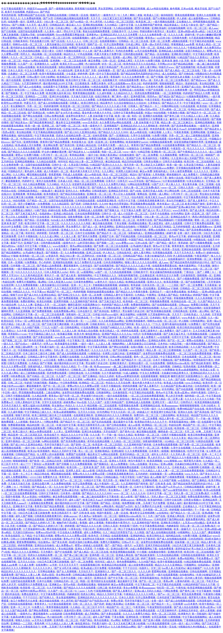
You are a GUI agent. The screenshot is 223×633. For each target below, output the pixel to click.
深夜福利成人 (161, 171)
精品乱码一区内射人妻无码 (188, 578)
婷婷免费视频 (25, 545)
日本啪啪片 (146, 148)
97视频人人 (45, 246)
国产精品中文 (113, 216)
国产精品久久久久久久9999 (113, 132)
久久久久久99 (138, 493)
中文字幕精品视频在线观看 (48, 132)
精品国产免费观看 (132, 216)
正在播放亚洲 (147, 275)
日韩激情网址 (104, 392)
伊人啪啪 (184, 321)
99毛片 (137, 334)
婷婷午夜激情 (198, 392)
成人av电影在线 (139, 132)
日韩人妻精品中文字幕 (28, 402)
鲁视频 (165, 447)
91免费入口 (38, 607)
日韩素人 (75, 103)
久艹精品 (27, 535)
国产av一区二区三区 (71, 480)
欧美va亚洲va (182, 392)
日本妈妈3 (156, 317)
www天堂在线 (136, 181)
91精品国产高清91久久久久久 (106, 164)
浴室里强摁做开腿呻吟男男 (189, 142)
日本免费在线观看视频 (165, 444)
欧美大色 (79, 334)
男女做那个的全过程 (172, 99)
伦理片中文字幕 (127, 200)
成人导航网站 (92, 613)
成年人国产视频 (24, 516)
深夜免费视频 (75, 216)
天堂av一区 (21, 321)
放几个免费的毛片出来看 (88, 262)
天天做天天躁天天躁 (82, 96)
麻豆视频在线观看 (146, 431)
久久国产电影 (165, 298)
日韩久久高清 (186, 187)
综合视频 (71, 509)
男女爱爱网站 (10, 38)
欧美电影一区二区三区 (32, 256)
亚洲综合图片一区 (139, 363)
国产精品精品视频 (183, 64)
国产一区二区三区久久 (124, 571)
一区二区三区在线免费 (74, 60)
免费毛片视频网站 (26, 282)
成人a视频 (155, 477)
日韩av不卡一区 (131, 542)
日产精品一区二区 (37, 200)
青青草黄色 (178, 246)
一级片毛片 (172, 402)
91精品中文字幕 (93, 480)
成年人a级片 (108, 418)
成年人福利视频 (162, 366)
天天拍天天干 (213, 340)
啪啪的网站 (118, 343)
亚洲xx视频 (166, 464)
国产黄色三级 (172, 116)
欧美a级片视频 (205, 67)
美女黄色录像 (190, 184)
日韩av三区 (37, 90)
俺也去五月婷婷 (141, 399)
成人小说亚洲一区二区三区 (133, 213)
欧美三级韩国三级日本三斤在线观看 (52, 415)
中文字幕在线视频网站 (195, 617)
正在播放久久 (184, 21)
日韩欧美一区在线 (78, 15)
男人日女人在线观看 (124, 194)
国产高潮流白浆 (37, 112)
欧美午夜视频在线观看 (52, 73)
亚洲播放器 (211, 142)
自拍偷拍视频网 (177, 28)
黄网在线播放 (9, 135)
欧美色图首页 (51, 194)
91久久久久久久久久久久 (29, 272)
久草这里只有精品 (78, 164)
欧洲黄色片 (184, 613)
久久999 (103, 203)
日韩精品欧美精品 (28, 190)
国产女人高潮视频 (67, 571)
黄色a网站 (99, 207)
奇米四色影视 (9, 15)
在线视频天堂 (110, 80)
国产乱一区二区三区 (150, 581)
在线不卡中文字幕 (27, 246)
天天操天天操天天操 (19, 483)
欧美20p (32, 451)
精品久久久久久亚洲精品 (25, 552)
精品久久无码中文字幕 (64, 451)
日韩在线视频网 (199, 571)
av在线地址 (184, 480)
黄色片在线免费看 (46, 181)
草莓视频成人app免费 (183, 44)
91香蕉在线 (74, 529)
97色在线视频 (85, 54)
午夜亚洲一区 (125, 487)
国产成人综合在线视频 (186, 607)
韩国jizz (5, 256)
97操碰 (175, 288)
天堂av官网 (8, 337)
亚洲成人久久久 (70, 230)
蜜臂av (19, 155)
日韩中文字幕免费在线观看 (128, 112)
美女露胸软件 (18, 106)
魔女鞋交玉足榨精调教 (68, 122)
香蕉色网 (39, 623)
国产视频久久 (117, 158)
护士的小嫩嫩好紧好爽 (209, 34)
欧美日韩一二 (22, 90)
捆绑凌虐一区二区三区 (170, 431)
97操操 (14, 256)
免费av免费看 (69, 210)
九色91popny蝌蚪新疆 (138, 259)
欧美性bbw (134, 408)
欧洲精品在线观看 (136, 282)
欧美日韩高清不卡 (62, 513)
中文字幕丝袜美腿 (44, 135)
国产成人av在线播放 (30, 86)
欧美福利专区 (150, 158)
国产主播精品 (90, 376)
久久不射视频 (54, 587)
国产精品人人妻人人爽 (109, 389)
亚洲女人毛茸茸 (118, 460)
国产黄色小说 (127, 431)
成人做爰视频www (198, 18)
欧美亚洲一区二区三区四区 (75, 106)
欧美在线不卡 (52, 434)
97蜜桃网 (145, 617)
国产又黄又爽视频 (78, 308)
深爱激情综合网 (72, 460)
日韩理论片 (186, 402)
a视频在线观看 (180, 41)
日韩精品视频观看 (194, 487)
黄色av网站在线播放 (81, 246)
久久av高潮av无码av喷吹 (144, 109)
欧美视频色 (43, 451)
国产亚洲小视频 (152, 620)
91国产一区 (57, 327)
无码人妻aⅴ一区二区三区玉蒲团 (168, 496)
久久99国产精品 (176, 230)
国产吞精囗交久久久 (124, 177)
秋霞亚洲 (166, 578)
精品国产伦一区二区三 (120, 230)
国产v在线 (136, 190)
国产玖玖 (17, 142)
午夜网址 (165, 158)
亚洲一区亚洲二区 (98, 142)
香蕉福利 (115, 77)
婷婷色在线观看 (130, 330)
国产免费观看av (183, 360)
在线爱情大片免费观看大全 (153, 119)
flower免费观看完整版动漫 (70, 34)
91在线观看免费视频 (173, 145)
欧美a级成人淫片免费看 (28, 145)
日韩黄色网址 (146, 269)
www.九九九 (192, 474)
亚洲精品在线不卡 (181, 216)
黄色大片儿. (164, 467)
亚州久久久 (72, 190)
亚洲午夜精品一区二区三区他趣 (23, 441)
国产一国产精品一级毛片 (163, 243)
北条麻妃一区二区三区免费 (23, 73)
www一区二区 (210, 103)
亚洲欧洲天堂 (30, 80)
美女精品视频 (207, 83)
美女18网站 (45, 350)
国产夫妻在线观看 (43, 337)
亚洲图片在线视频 (153, 116)
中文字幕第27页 (82, 187)
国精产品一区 (95, 44)
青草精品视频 (77, 155)
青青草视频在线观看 (84, 93)
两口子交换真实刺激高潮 (132, 529)
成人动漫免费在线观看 (141, 565)
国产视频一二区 (105, 243)
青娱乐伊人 (35, 421)
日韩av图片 (33, 77)
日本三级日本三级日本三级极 (39, 353)
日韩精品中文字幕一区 (25, 314)
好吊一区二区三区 (197, 28)
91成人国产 (21, 99)
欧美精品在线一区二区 (184, 301)
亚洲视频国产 (112, 125)
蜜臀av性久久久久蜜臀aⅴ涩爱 (83, 386)
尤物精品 (177, 366)
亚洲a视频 (68, 278)
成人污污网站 (193, 623)
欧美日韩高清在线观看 (158, 239)
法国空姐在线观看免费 (30, 31)
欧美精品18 (63, 77)
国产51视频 (18, 25)
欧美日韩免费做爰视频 (52, 80)
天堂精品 (211, 181)
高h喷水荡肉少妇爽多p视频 (84, 542)
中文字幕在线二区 (145, 584)
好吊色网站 (177, 213)
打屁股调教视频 (184, 220)
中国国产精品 (136, 239)
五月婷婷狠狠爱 (182, 226)
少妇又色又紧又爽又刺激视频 (53, 561)
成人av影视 (134, 425)
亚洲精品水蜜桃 (157, 340)
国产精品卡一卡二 (150, 106)
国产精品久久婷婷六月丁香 (152, 177)
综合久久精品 (117, 282)
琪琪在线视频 (52, 366)
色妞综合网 (8, 282)
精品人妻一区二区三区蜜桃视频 (164, 350)
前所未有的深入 (48, 548)
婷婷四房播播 (130, 386)
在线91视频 (137, 347)
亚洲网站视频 (198, 132)
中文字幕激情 (204, 591)
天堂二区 (189, 431)
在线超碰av (45, 213)
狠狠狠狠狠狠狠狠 (189, 405)
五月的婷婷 (141, 474)
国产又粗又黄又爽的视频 (80, 239)
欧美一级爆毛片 (172, 317)
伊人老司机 (96, 21)
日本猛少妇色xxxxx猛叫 (76, 129)
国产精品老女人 (213, 129)
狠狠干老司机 (153, 249)
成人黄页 (43, 25)
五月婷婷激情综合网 (107, 249)
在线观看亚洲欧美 (107, 200)
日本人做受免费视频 (181, 171)
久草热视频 (158, 174)
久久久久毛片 (70, 418)
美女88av (154, 464)
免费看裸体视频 (17, 425)
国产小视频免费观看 (48, 148)
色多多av (76, 77)
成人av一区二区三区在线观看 (29, 457)
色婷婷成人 (193, 379)
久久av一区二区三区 (79, 269)
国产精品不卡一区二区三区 (201, 112)
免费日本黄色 (99, 83)
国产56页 (48, 18)
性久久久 (15, 18)
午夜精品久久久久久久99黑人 (140, 594)
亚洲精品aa (164, 288)
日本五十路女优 (190, 25)
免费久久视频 (65, 360)
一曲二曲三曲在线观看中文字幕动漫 (92, 28)
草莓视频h (43, 47)
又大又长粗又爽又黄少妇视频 (17, 197)
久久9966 (133, 31)
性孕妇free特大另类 (199, 109)
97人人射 (88, 51)
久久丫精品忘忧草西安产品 (69, 288)
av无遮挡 (67, 317)
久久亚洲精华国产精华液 (149, 25)
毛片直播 (125, 249)
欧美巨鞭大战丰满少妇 (59, 93)
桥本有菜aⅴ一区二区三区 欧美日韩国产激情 (181, 203)
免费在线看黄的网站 (199, 496)
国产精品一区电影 (110, 503)
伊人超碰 (182, 18)
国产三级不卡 (184, 330)
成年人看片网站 (149, 67)
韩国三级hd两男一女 (26, 347)
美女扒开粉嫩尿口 (176, 200)
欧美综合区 (7, 321)
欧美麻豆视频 (65, 334)
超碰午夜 (190, 34)
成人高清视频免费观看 (73, 347)
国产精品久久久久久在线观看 (24, 151)
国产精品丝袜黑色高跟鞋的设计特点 (141, 73)
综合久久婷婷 (107, 376)
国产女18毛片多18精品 (68, 112)
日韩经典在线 (180, 311)
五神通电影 (118, 148)
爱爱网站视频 (159, 571)
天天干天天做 (46, 28)
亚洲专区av (95, 308)
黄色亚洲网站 (107, 226)
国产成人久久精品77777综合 (69, 168)
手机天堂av (212, 581)
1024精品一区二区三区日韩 (56, 38)
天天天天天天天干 (69, 565)
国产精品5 (56, 418)
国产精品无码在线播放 (73, 194)
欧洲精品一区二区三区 (92, 382)
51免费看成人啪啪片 (21, 210)
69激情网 (142, 314)
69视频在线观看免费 (161, 142)
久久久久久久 (201, 171)
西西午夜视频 (142, 28)
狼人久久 (216, 256)
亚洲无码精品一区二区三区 (135, 454)
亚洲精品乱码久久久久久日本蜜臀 (119, 34)
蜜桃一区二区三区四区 (207, 220)
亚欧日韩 (196, 233)
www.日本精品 (193, 382)
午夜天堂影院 (152, 99)
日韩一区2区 (109, 60)
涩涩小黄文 (48, 51)
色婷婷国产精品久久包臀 (197, 93)
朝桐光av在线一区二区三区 (28, 44)
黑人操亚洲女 (156, 223)
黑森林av (54, 382)
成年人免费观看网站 (16, 477)
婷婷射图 (42, 233)
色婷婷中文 (28, 181)
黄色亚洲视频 (210, 86)
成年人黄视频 (96, 522)
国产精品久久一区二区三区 (201, 145)
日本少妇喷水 (208, 405)
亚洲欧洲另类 (175, 552)
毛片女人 (66, 148)
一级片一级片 (86, 343)
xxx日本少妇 (164, 38)
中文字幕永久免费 (34, 93)
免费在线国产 (130, 308)
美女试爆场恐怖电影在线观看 (166, 272)
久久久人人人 (74, 41)
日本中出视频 (20, 379)
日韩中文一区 (59, 164)
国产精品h (164, 96)
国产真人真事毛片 (104, 51)
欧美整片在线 (145, 220)
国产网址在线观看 (33, 116)
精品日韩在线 (42, 474)
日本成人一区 (42, 57)
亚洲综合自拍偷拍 (126, 226)
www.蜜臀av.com (125, 243)
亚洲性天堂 (27, 239)
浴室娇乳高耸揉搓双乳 (40, 158)
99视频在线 (199, 239)
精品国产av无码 (112, 269)
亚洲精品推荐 (210, 500)
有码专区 (122, 38)
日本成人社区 (65, 181)
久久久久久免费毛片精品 (112, 184)
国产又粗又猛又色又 (26, 213)
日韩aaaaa (184, 304)
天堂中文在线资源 (39, 216)
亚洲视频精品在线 (150, 405)
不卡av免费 (113, 360)
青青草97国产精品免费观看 (55, 142)
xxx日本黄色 (191, 604)
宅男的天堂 (61, 500)
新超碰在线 (191, 83)
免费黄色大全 (128, 207)
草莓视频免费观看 (184, 298)
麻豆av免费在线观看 (40, 431)
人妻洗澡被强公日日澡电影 (59, 44)
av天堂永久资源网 (42, 620)
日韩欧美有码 (20, 41)
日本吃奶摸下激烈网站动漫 (105, 509)
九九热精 (205, 314)
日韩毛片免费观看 (17, 363)
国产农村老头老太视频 (177, 77)
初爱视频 (200, 389)
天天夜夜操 (210, 285)
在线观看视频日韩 (90, 565)
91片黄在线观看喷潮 (173, 181)
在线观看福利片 (177, 259)
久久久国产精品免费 (201, 347)
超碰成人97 (143, 412)
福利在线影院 (25, 135)
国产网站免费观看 (131, 509)
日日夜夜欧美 (90, 67)
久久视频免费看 (27, 148)
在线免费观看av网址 (65, 311)
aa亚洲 (55, 64)
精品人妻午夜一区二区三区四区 (103, 168)
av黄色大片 (101, 282)
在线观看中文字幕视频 (55, 86)
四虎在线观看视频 (172, 620)
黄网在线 (142, 194)
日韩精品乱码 (57, 25)
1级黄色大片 (69, 243)
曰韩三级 (102, 587)
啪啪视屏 (34, 379)
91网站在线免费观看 (138, 184)
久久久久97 (89, 438)
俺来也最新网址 (79, 138)
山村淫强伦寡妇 (86, 243)
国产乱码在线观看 (102, 421)
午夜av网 (82, 519)
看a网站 (42, 282)
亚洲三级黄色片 (149, 330)
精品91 (180, 83)
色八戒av (18, 519)
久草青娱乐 (154, 103)
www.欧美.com (62, 337)
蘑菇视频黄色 (13, 181)
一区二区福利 (59, 304)
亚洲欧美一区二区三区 (164, 151)
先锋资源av (24, 168)
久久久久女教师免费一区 (153, 34)
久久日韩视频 (93, 373)
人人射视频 (21, 421)
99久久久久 (179, 47)
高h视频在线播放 (137, 223)
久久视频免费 (98, 47)
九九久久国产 (45, 288)
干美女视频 (120, 223)
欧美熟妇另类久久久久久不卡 (151, 421)
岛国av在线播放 (27, 67)
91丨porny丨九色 (83, 591)
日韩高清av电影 (105, 470)
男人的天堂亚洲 (16, 418)
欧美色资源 (115, 587)
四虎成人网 (69, 519)
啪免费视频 (128, 503)
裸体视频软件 (174, 174)
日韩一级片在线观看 (34, 226)
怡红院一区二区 (166, 587)
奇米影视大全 (79, 142)
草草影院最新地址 (51, 207)
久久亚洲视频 (23, 311)
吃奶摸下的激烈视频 (35, 382)
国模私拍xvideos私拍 (178, 363)
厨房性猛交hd (182, 548)
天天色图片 (7, 90)
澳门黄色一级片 (120, 96)
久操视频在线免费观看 (41, 503)
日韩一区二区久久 (83, 604)
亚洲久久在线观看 (206, 15)
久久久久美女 (179, 438)
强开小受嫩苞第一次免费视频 (34, 203)
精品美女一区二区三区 (195, 138)
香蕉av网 (168, 581)
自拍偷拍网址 (154, 490)
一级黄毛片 (204, 125)
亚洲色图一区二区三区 (102, 555)
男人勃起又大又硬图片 (153, 164)
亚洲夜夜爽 (19, 194)
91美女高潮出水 (196, 181)
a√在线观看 (94, 151)
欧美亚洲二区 (143, 21)
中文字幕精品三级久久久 (42, 334)
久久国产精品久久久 (209, 301)
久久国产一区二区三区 (136, 317)
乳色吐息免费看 (125, 51)
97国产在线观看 (155, 90)
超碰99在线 (54, 210)
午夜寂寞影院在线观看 (120, 340)
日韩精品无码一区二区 (66, 581)
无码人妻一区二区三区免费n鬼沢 (171, 80)
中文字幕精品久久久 (105, 275)
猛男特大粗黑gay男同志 (94, 490)
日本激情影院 (188, 275)
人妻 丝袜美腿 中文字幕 (100, 116)
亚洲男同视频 (31, 142)
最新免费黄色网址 (196, 519)
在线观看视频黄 (150, 376)
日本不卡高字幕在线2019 (24, 109)
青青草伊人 (96, 428)
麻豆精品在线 (113, 161)
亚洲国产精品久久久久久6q (117, 334)
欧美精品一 (194, 291)
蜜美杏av (150, 38)
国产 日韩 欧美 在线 (161, 483)
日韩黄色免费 (179, 38)
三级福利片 (215, 334)
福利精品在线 (173, 535)
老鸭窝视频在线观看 (204, 21)
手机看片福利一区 (47, 298)
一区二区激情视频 (171, 93)
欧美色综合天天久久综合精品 (139, 64)
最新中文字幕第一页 (97, 158)
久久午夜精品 (105, 109)
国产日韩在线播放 (117, 425)
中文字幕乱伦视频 (43, 535)
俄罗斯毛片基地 (105, 399)
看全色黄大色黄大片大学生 (97, 112)
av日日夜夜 (50, 360)
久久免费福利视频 (31, 18)
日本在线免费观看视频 (163, 57)
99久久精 (95, 177)
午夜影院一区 (178, 148)
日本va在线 (141, 243)
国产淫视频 (62, 464)
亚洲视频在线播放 (178, 571)
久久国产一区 (25, 64)
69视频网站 (45, 496)
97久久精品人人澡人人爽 (195, 116)
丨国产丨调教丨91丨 (206, 272)
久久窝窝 (83, 509)
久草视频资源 (186, 119)
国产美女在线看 (142, 18)
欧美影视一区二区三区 (123, 220)
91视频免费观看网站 (197, 96)
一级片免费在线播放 (175, 291)
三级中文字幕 (126, 25)
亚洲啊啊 (49, 500)
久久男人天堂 (98, 360)
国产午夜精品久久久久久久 (193, 151)
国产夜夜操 (144, 174)
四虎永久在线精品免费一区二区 (73, 135)
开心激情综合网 (56, 226)
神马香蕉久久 (168, 278)
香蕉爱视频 (55, 174)
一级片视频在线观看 (163, 21)
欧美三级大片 (20, 431)
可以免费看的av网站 (77, 177)
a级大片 (111, 561)
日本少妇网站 (48, 77)
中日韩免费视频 (69, 382)
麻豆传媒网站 (128, 314)
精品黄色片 (106, 103)
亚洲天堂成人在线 (153, 190)
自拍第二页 (138, 249)
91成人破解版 (131, 373)
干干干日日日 (130, 568)
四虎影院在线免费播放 (131, 99)
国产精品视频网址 (11, 252)
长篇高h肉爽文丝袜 (21, 617)
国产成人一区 (90, 226)
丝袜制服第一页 (107, 70)
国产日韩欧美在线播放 (147, 278)
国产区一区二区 (176, 340)
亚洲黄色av (92, 34)
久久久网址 (108, 171)
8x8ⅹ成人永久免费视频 (64, 220)
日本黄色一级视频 (159, 451)
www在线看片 (61, 246)
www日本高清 (90, 122)
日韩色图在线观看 (133, 54)
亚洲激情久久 (42, 64)
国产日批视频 (9, 31)
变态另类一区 (131, 164)
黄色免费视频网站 (127, 561)
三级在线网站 (53, 392)
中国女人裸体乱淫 (68, 399)
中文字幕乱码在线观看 (202, 41)
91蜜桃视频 (174, 617)
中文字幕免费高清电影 (196, 197)
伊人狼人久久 (173, 184)
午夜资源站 (139, 607)
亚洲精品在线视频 (57, 15)
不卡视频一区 (101, 548)
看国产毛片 (16, 243)
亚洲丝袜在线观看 (191, 249)
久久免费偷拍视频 (75, 252)
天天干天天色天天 (184, 252)
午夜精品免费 (195, 47)
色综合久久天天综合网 (56, 138)
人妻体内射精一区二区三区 (190, 581)
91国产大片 (157, 184)
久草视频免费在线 (107, 99)
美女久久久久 (143, 324)
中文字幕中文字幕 (32, 308)
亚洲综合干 (156, 291)
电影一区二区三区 (112, 151)
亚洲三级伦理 (146, 574)
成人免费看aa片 (65, 545)
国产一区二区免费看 (147, 155)
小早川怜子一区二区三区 (54, 155)
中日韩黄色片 (62, 369)
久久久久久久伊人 (101, 350)
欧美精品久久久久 (44, 187)
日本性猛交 (86, 265)
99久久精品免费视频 (34, 184)
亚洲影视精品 (102, 451)
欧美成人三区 (152, 15)
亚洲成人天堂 (42, 304)
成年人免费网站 (93, 532)
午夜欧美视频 (181, 132)
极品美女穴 (93, 454)
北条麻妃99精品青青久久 (175, 373)
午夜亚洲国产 (202, 256)
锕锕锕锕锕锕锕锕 (83, 477)
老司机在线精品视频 (98, 441)
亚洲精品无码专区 (118, 190)
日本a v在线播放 (138, 464)
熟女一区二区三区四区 (116, 174)
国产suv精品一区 (79, 21)
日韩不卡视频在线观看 (68, 51)
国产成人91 (149, 210)
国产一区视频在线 (119, 135)
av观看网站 (87, 272)
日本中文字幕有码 (18, 389)
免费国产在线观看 (79, 47)
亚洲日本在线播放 (59, 96)
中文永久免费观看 (34, 70)
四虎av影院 (8, 132)
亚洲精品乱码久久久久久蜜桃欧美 (139, 125)
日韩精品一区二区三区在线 (134, 41)
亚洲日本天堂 (172, 86)
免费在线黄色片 (30, 594)
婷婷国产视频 (200, 295)
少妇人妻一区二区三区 (56, 21)
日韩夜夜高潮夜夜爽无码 (151, 200)
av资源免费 (48, 464)
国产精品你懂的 (193, 308)
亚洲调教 (55, 60)
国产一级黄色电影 (148, 626)
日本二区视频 (206, 184)
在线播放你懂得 (157, 552)
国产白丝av (21, 343)
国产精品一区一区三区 (76, 428)
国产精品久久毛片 (130, 379)
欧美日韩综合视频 (59, 389)
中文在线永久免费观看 (70, 532)
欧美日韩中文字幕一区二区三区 (83, 80)
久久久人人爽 (25, 304)
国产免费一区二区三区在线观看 (35, 177)
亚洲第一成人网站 (123, 57)
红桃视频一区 (207, 467)
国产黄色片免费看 (29, 38)
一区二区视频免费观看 (207, 187)
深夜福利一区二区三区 (78, 314)
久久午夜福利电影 (112, 373)
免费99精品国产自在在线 (32, 15)
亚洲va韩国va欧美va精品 (191, 31)
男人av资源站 (45, 369)
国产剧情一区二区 (81, 444)
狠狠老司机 (140, 230)
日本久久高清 (15, 70)
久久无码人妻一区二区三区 (185, 454)
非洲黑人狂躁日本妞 (127, 171)
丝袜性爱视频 (100, 135)
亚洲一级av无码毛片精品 (156, 44)
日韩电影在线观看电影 (193, 555)
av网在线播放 (176, 474)
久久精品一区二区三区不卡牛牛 (87, 607)
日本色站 (163, 343)
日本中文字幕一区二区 (159, 493)
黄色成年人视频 (33, 171)
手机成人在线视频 (73, 174)
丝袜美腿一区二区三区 (109, 256)
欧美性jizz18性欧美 (12, 103)
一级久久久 (123, 145)
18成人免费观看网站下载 (144, 548)
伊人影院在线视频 (183, 256)
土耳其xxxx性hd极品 (193, 522)
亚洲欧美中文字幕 (23, 506)
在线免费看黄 (162, 148)
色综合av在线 (9, 190)
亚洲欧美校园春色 (136, 321)
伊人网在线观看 (125, 418)
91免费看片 (194, 324)
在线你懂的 (186, 509)
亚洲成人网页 (125, 60)
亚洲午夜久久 (64, 187)
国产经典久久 (99, 187)
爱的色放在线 (156, 70)
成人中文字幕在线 (89, 418)
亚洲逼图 (206, 236)
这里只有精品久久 (195, 51)
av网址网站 (115, 574)
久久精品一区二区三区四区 (119, 21)
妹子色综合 (32, 207)
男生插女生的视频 (42, 168)
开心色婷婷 (45, 262)
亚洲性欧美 (132, 617)
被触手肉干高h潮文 (130, 480)
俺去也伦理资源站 (119, 203)
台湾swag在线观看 (56, 340)
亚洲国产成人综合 (191, 86)
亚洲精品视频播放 (205, 122)
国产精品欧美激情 (201, 363)
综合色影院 (174, 138)
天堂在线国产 (111, 431)
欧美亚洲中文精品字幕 (164, 412)
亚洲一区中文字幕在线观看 (104, 73)
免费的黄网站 (28, 301)
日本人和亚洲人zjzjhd (56, 272)
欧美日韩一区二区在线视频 (199, 161)
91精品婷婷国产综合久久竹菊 (199, 584)
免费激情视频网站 (141, 304)
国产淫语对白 (90, 558)
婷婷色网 (83, 73)
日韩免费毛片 (85, 220)
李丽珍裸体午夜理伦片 (152, 31)
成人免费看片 (191, 174)
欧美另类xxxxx (144, 519)
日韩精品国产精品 (133, 256)
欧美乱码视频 (44, 301)
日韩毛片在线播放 (173, 161)
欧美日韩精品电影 (179, 347)
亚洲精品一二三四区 (36, 96)
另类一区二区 (148, 47)
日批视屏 (178, 604)
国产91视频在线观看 (164, 18)
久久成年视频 (104, 93)
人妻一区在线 (121, 513)
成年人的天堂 (9, 584)
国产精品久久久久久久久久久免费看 (75, 99)
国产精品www (199, 80)
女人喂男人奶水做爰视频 (51, 454)
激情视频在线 (178, 451)
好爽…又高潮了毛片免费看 (151, 503)
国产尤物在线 (186, 73)
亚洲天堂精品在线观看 (158, 545)
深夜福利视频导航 (128, 275)
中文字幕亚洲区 (192, 103)
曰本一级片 (177, 623)
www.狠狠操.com (173, 460)
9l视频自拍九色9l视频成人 (193, 626)
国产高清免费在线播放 (184, 125)
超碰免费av (140, 340)
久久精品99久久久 (123, 93)
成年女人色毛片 (160, 454)
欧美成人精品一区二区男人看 (167, 399)
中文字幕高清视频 (97, 347)
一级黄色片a (25, 613)
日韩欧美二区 (79, 369)
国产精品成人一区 (42, 487)
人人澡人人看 (69, 236)
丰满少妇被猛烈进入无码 (158, 256)
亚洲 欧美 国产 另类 (85, 70)
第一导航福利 (199, 613)
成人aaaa (214, 28)
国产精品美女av (135, 86)
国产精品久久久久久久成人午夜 (109, 106)
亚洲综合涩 (100, 578)
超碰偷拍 (124, 285)
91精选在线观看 (100, 86)
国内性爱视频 (210, 249)
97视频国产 (143, 226)
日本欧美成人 (191, 314)
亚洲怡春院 (117, 451)
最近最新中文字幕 (123, 421)
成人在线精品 (169, 73)
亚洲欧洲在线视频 (93, 25)
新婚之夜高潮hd (109, 155)
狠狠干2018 (16, 295)
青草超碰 (183, 243)
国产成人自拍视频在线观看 (132, 70)
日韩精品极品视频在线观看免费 (71, 18)
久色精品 (140, 295)
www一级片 (130, 151)
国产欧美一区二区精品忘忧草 (45, 460)
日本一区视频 (15, 262)
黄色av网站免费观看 (104, 119)
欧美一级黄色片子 (93, 125)
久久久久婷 (144, 571)
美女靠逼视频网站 (66, 597)
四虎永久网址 (88, 594)
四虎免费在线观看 (57, 373)
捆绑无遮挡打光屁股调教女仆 (84, 304)
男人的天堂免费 (175, 395)
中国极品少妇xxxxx (38, 509)
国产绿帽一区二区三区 (68, 125)
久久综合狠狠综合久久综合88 (130, 103)
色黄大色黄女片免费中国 (108, 54)
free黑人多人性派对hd (174, 568)
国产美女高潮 (118, 86)
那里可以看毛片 (194, 177)
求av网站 (115, 620)
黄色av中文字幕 (178, 236)
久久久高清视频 (204, 298)
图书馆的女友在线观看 (23, 47)
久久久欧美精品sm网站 (31, 259)
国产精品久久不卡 (172, 103)
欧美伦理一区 (210, 382)
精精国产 (210, 155)
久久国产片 (198, 77)
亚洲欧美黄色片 (118, 363)
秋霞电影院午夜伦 (203, 360)
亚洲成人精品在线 (86, 145)
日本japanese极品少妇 (99, 57)
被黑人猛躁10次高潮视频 (37, 405)
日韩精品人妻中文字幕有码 (118, 295)
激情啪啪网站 (85, 275)
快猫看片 (24, 467)
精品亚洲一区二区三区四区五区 (78, 109)
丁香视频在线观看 (194, 620)
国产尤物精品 (142, 57)
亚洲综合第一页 (74, 321)
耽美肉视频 (189, 366)
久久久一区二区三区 (21, 57)
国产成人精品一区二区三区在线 (182, 70)
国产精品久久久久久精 (89, 526)
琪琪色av (152, 96)
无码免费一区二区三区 (61, 233)
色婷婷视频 (79, 291)
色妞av (26, 60)
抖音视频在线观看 (182, 239)
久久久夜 (106, 177)
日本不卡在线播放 (160, 213)
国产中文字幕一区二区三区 (80, 487)
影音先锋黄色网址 (30, 408)
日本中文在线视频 (85, 233)
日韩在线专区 (124, 252)
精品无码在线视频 (132, 161)
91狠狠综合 (133, 148)
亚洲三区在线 (94, 252)
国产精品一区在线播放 (157, 54)
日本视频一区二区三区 (23, 265)
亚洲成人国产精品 (168, 295)
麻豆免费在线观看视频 (65, 496)
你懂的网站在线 (170, 106)
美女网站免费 (51, 145)
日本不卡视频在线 (28, 236)
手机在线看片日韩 (39, 41)
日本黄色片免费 (155, 86)
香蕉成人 (41, 239)
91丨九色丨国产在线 (174, 379)
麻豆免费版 (94, 60)
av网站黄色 (90, 379)
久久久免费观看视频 (26, 285)
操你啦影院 (167, 15)
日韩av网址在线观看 (121, 356)
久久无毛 (31, 25)
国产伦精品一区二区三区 (41, 376)
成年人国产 (97, 38)
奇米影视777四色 (44, 197)
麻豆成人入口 (74, 25)
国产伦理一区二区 (69, 395)
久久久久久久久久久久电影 (77, 207)
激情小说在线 (176, 177)
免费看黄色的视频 (49, 109)
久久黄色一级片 (53, 31)
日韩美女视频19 (152, 161)
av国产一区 (101, 272)
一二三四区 (172, 285)
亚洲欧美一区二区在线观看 (103, 369)
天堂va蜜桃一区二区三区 (173, 109)
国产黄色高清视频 (34, 278)
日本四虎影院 (202, 386)
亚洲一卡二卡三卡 (81, 285)
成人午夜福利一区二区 (56, 171)
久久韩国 (201, 317)
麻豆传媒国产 (195, 568)
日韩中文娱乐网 (173, 500)
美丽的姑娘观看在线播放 (101, 291)
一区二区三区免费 (15, 77)
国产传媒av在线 (212, 337)
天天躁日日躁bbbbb (23, 532)
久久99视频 (195, 490)
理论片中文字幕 (72, 31)
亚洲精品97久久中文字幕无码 (44, 330)
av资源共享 (52, 256)
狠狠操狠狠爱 (167, 83)
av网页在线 (34, 321)
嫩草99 (173, 119)
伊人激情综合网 (80, 324)
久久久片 (81, 405)
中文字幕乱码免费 (203, 54)
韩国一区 (85, 581)
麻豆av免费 (146, 171)
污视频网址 (190, 565)
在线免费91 (42, 565)
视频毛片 (95, 15)
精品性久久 (70, 54)
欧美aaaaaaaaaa (16, 129)
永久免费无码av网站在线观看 (115, 122)
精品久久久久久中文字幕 (75, 434)
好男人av (49, 343)
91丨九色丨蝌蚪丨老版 (130, 15)
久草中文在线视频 (141, 135)
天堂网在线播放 (47, 571)
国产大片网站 (13, 327)
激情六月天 (30, 28)
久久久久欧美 (53, 249)
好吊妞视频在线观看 (13, 207)
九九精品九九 (9, 259)
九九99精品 (110, 25)
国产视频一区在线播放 (143, 288)
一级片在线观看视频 (116, 395)
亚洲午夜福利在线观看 (174, 324)
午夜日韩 (96, 129)
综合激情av (44, 542)
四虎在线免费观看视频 (147, 93)
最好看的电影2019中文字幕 (58, 83)
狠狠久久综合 (23, 620)
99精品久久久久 (22, 291)
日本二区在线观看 (191, 190)
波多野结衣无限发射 (121, 278)
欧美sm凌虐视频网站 (187, 369)
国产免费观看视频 (68, 298)
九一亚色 (124, 288)
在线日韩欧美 (102, 96)
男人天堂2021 (164, 210)
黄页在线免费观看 (191, 594)
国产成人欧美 (197, 210)
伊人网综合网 (172, 190)
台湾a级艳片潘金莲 (141, 246)
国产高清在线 (101, 311)
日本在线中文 (85, 311)
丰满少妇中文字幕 (66, 425)
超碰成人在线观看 (93, 545)
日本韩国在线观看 (85, 200)
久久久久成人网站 (49, 236)
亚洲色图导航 (138, 96)
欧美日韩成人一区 (110, 330)
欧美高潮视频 (155, 460)
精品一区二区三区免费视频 (89, 181)
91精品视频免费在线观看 (198, 561)
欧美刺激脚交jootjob (137, 142)
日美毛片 (111, 181)
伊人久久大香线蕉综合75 (27, 626)
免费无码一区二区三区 (191, 155)
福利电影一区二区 (195, 395)
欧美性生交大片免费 (167, 275)
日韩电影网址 (198, 321)
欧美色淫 (81, 44)
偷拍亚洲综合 (93, 334)
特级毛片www (167, 67)
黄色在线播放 (101, 620)
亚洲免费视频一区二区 (199, 259)
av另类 (54, 565)
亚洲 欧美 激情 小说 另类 (176, 60)
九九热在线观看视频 (120, 272)
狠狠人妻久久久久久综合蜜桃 (141, 262)
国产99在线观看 (185, 389)
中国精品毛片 (15, 171)
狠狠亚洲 (15, 239)
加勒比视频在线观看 (69, 67)
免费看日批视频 (59, 47)
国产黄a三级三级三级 (76, 555)
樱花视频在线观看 (37, 174)
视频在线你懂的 (57, 467)
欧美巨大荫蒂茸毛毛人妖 (91, 425)
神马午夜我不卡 (137, 460)
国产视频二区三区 (12, 340)
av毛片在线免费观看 (146, 51)
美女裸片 (171, 31)
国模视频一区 (204, 275)
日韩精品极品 (111, 477)
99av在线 (81, 402)
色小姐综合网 (93, 64)
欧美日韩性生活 (90, 103)
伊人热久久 (109, 252)
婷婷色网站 (16, 28)
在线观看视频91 (81, 38)
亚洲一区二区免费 (160, 41)
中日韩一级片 (10, 392)
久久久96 (58, 487)
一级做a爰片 (46, 190)
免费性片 (116, 311)
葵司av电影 (69, 584)
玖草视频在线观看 (163, 252)
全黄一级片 (183, 233)
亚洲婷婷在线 (54, 129)
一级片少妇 (92, 155)
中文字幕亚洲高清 (170, 356)
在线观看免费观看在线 (164, 265)
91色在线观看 (188, 106)
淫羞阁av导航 (28, 34)
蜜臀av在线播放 (157, 230)
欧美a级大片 (115, 187)
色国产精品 (86, 620)
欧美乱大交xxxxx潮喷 (72, 64)
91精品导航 (144, 151)
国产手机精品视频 (126, 236)
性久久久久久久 (196, 148)
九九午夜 (21, 330)
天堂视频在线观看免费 (188, 168)
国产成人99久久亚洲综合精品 (80, 132)
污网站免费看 (51, 421)
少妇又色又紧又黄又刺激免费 (83, 447)
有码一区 (137, 116)
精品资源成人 (172, 25)
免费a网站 (85, 190)
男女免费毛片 (73, 226)
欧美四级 (202, 106)
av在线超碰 (56, 613)
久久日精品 (112, 207)
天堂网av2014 (164, 64)
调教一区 (195, 421)
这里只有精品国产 (109, 67)
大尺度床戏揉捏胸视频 (201, 38)
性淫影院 (25, 487)
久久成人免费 (26, 565)
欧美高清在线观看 (47, 67)
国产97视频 (157, 77)
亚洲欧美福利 (159, 28)
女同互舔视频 (34, 500)
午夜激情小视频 (176, 112)
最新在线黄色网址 (96, 340)
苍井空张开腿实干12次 (57, 444)
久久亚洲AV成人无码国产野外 (188, 158)
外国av (148, 112)
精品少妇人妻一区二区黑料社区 (68, 57)
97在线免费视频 (90, 327)
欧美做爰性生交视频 (66, 343)
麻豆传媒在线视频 (103, 223)
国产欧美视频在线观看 (159, 311)
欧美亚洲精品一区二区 (95, 460)
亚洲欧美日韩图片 (181, 54)
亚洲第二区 (48, 125)
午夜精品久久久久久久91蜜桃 (134, 438)
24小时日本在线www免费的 (159, 168)
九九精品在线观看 (123, 28)
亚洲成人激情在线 (23, 438)
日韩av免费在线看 (54, 116)
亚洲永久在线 (185, 412)
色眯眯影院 (172, 526)
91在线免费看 (24, 337)
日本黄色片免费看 (126, 119)
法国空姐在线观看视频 (38, 164)
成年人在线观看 (174, 223)
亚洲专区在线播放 (80, 86)
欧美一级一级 (123, 116)
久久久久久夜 (176, 34)
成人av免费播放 (119, 464)
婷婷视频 (174, 509)
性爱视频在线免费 (129, 405)
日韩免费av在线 (56, 470)
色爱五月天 (30, 103)
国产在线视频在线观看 (164, 304)
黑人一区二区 (86, 451)
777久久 (125, 197)
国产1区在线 (58, 41)
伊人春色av (85, 516)
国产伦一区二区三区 (54, 386)
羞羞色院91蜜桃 (113, 298)
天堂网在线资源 (112, 308)
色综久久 (70, 405)
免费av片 (200, 252)
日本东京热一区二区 (153, 285)
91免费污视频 (153, 60)
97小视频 (97, 269)
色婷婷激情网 (150, 83)
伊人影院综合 (122, 399)
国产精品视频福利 (164, 220)
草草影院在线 (59, 216)
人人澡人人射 (69, 330)
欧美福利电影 (82, 360)
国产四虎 (76, 203)
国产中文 (59, 177)
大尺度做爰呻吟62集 (159, 314)
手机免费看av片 (205, 558)
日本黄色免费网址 (83, 282)
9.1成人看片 (29, 288)
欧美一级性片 (198, 60)
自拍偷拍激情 (127, 155)
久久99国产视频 (31, 327)
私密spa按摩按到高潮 (127, 376)
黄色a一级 (146, 80)
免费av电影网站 (186, 558)
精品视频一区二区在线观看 (47, 54)
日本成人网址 (63, 28)
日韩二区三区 (90, 41)
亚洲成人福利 (164, 47)
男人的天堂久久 (129, 67)
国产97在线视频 (161, 438)
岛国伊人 (144, 568)
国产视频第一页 (14, 93)
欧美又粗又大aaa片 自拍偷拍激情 (184, 129)
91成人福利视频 (56, 239)
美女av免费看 (101, 220)
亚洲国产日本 (134, 158)
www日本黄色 (181, 210)
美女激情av (58, 405)
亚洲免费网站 (117, 142)
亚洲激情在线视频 (63, 262)
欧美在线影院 (202, 119)
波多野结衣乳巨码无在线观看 (111, 239)
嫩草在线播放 (110, 90)
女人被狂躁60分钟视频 (122, 519)
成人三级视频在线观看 (198, 135)
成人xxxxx (110, 38)
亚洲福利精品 (138, 535)
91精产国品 (40, 210)
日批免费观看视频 (26, 369)
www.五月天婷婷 (166, 558)
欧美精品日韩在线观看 (163, 327)
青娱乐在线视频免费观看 (96, 31)
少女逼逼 (71, 73)
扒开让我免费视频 (114, 44)
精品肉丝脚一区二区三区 (41, 425)
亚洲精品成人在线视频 (171, 51)
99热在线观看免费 (129, 80)
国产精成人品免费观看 (49, 265)
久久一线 (213, 317)
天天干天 (95, 18)
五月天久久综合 (87, 412)
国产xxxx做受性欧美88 (175, 490)
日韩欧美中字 (119, 31)
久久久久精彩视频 (71, 457)
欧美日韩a (211, 77)
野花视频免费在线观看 (143, 203)
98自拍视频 (159, 112)
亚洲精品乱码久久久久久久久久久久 (98, 597)
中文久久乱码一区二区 (123, 412)
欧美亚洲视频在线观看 (207, 402)
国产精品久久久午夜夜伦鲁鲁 (132, 291)
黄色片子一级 (52, 275)
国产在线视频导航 (186, 67)
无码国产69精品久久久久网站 (116, 327)
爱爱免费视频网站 (27, 542)
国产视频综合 (130, 269)
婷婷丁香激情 (148, 558)
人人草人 (167, 132)
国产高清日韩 (67, 145)
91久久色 (209, 568)
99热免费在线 (18, 376)
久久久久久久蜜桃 (73, 379)
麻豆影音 (134, 47)
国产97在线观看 (64, 552)
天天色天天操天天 (59, 119)
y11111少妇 (35, 477)
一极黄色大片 (108, 15)
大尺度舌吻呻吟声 (32, 83)
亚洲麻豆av (213, 132)
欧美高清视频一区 (174, 282)
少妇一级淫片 (85, 578)
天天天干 (177, 314)
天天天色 (139, 60)
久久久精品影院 (61, 203)
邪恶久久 (25, 54)
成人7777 (25, 464)
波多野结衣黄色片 (76, 116)
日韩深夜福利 (129, 129)
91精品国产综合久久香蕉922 (193, 57)
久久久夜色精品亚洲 (31, 275)
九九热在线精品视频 (29, 51)
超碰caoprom (128, 500)
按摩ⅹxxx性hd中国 (81, 119)
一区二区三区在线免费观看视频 (194, 353)
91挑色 (50, 112)
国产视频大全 (112, 210)
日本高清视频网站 (113, 262)
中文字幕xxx (39, 291)
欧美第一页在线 (171, 249)
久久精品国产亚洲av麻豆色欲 (180, 207)
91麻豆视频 (155, 132)
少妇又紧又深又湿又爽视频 (117, 18)
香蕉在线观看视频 (185, 15)
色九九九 (66, 184)
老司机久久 (50, 399)
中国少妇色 (89, 529)
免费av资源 (117, 600)
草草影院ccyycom (17, 334)
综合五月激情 (54, 278)
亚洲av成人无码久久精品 (148, 591)
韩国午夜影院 (104, 513)
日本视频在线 (73, 506)
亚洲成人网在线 (176, 516)
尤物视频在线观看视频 (105, 285)
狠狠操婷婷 (104, 584)
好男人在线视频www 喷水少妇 (125, 83)
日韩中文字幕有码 (49, 493)
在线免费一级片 (17, 21)
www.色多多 (188, 317)
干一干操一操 (98, 317)
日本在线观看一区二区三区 (152, 236)
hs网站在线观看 (40, 60)
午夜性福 (181, 587)
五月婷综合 (7, 161)
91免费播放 (30, 262)
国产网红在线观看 (106, 487)
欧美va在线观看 (212, 490)
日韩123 (14, 539)
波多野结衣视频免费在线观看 (159, 353)
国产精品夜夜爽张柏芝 (42, 122)
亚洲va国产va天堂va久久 (169, 487)
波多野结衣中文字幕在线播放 (130, 457)
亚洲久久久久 (155, 282)
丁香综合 (189, 272)
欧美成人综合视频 (88, 330)
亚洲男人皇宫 (34, 21)
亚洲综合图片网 (41, 483)
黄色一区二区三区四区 (35, 119)
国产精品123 (178, 96)
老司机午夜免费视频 (91, 298)
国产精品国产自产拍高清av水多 (92, 600)
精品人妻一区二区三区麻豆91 (202, 99)
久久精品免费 (39, 395)
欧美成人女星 (208, 369)
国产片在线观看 (38, 389)
